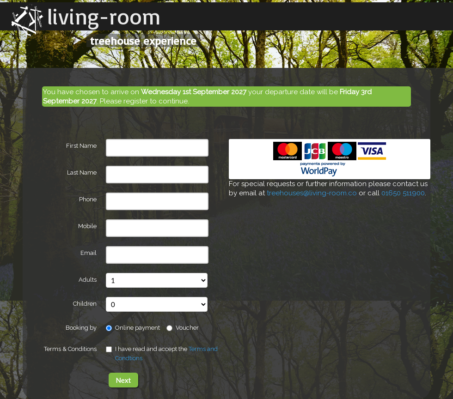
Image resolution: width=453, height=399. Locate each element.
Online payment (133, 327)
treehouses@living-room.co (312, 193)
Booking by (81, 327)
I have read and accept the (162, 353)
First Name (81, 145)
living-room (104, 16)
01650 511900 (403, 193)
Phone (88, 199)
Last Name (82, 172)
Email (88, 252)
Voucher (182, 327)
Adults (88, 279)
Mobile (87, 226)
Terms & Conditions (70, 348)
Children (85, 303)
